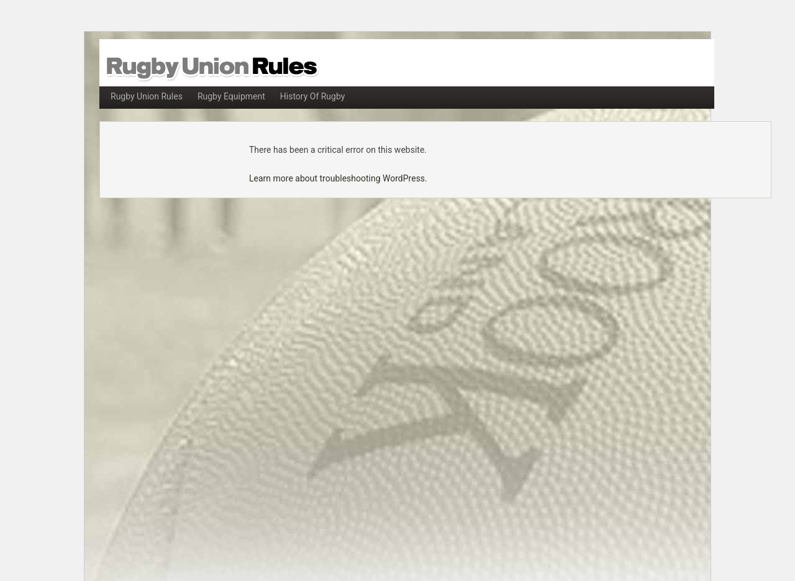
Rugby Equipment (231, 96)
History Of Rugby (312, 96)
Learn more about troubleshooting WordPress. (338, 178)
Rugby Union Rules (147, 96)
